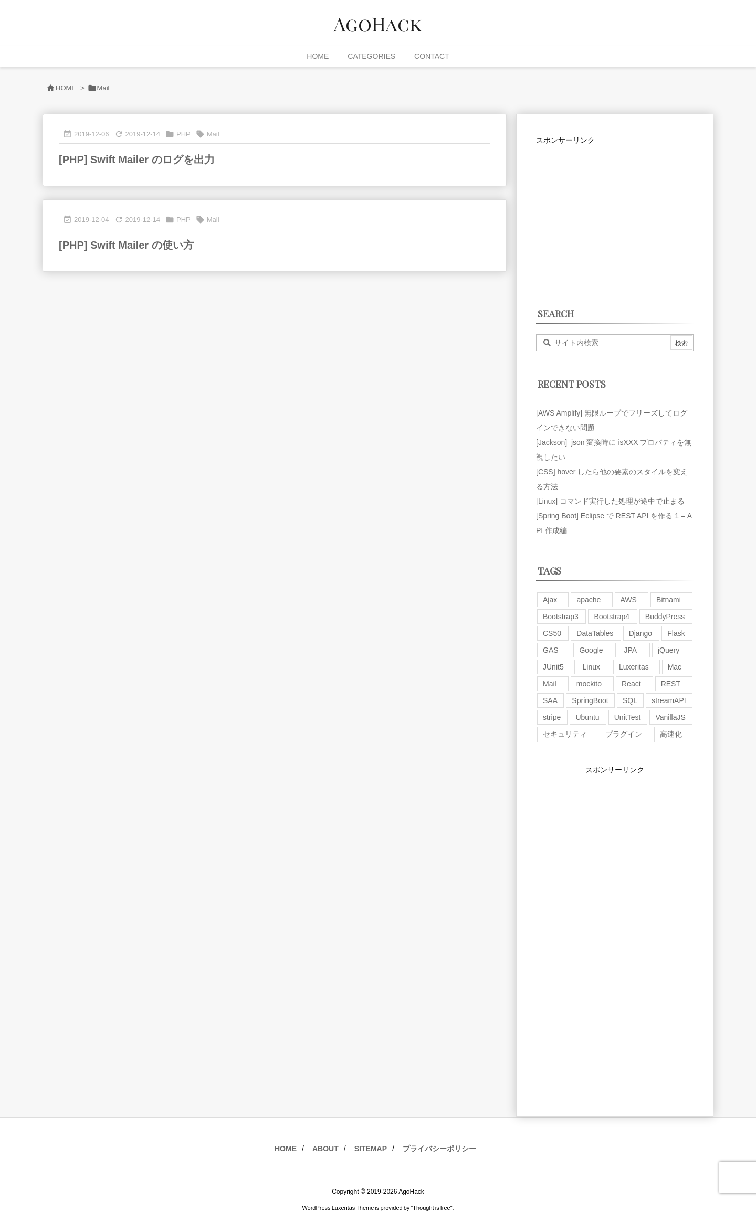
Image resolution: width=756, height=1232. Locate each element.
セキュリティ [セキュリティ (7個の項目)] (565, 734)
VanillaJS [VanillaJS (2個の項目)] (670, 717)
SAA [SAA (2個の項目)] (550, 700)
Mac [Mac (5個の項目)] (674, 667)
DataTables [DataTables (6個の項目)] (594, 633)
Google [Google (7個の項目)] (591, 650)
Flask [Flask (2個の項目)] (676, 633)
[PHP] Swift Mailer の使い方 (126, 245)
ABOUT (325, 1148)
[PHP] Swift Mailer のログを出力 (137, 159)
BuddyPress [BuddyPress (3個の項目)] (665, 616)
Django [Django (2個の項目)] (640, 633)
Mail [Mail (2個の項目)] (549, 683)
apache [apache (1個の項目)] (588, 600)
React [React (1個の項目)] (631, 683)
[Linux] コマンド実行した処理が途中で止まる (610, 501)
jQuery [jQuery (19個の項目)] (668, 650)
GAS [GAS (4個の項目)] (551, 650)
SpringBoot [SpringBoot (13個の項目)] (590, 700)
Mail (213, 134)
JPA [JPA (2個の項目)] (630, 650)
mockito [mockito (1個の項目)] (589, 683)
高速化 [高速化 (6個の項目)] (671, 734)
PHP (183, 134)
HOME (66, 88)
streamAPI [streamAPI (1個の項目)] (669, 700)
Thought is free (431, 1208)
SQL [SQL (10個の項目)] (630, 700)
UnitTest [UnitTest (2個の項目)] (627, 717)
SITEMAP (370, 1148)
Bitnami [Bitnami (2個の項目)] (668, 600)
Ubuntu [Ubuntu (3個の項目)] (587, 717)
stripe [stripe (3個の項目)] (552, 717)
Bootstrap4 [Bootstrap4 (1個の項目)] (611, 616)
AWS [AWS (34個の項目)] (629, 600)
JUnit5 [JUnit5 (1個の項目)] (553, 667)
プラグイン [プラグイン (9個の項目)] (623, 734)
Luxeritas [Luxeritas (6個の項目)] (634, 667)
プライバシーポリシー (439, 1148)
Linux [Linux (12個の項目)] (591, 667)
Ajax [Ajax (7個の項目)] (550, 600)
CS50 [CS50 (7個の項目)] (552, 633)
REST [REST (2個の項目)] (670, 683)
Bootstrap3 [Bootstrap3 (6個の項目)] (561, 616)
